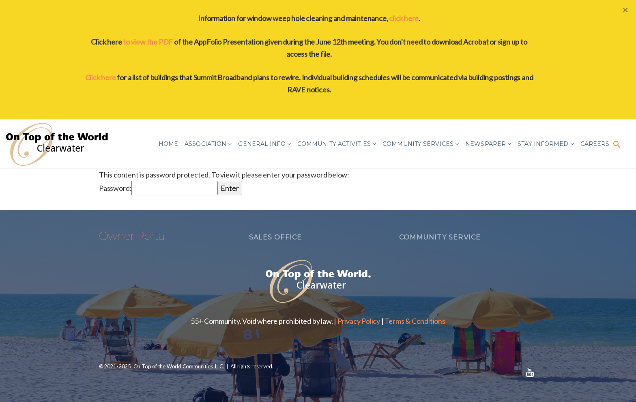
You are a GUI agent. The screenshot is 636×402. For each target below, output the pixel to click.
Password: (157, 188)
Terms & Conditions (415, 320)
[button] (617, 144)
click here (404, 18)
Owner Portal (133, 236)
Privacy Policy (358, 320)
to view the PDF (148, 41)
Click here (100, 77)
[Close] (625, 9)
